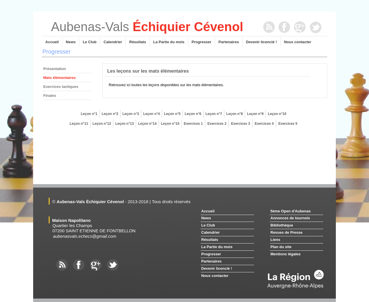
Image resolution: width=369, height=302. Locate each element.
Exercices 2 (216, 124)
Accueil (52, 42)
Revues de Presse (286, 232)
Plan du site (280, 247)
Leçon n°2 (110, 114)
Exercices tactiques (60, 86)
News (71, 42)
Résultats (137, 42)
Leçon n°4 (151, 114)
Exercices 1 (193, 124)
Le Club (89, 42)
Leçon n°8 (234, 114)
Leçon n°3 (131, 114)
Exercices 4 (264, 124)
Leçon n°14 (147, 124)
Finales (49, 95)
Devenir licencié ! (261, 42)
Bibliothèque (281, 225)
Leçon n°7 (214, 114)
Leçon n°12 (102, 124)
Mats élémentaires (59, 78)
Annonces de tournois (290, 218)
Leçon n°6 (193, 114)
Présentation (54, 69)
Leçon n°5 (172, 114)
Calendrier (112, 42)
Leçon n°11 (78, 124)
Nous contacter (297, 42)
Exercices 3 (240, 124)
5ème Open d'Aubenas (290, 211)
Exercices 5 (287, 124)
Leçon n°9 (255, 114)
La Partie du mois (169, 42)
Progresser (201, 42)
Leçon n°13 (124, 124)
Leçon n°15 (170, 124)
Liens (275, 239)
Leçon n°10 (277, 114)
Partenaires (228, 42)
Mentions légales (285, 254)
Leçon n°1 (89, 114)
